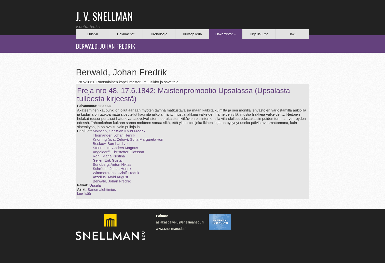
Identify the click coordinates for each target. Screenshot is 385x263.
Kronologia (159, 34)
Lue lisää (84, 193)
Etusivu (92, 34)
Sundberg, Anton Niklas (112, 164)
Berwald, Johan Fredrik (112, 181)
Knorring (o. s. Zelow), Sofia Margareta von (128, 139)
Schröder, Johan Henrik (112, 168)
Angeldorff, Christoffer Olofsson (118, 152)
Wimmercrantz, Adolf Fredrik (116, 173)
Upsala (95, 185)
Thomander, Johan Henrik (114, 135)
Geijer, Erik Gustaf (108, 160)
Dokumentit (126, 34)
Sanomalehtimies (102, 189)
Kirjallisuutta (259, 34)
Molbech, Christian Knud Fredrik (119, 131)
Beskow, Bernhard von (111, 143)
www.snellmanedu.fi (171, 229)
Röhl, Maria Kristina (109, 156)
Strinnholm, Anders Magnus (115, 148)
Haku (293, 34)
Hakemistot (225, 34)
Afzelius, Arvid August (110, 177)
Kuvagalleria (192, 34)
